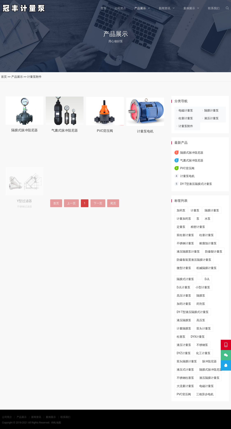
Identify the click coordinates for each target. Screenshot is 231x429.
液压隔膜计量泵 (209, 377)
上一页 (71, 214)
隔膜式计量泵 (185, 279)
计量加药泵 (184, 218)
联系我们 (213, 8)
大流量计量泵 (185, 386)
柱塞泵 (181, 336)
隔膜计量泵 (211, 110)
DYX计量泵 (198, 336)
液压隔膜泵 (184, 320)
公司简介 (120, 8)
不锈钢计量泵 (185, 243)
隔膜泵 (200, 295)
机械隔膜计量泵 (206, 268)
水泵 (207, 218)
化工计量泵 (203, 353)
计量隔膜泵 (184, 328)
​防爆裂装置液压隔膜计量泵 (194, 259)
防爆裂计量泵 (213, 251)
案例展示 (189, 8)
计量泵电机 (145, 137)
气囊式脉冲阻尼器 (64, 134)
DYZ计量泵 (184, 353)
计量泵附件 (34, 76)
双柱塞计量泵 (185, 235)
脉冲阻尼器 (209, 361)
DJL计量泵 (183, 287)
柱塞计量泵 (186, 118)
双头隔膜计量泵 (187, 361)
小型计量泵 (203, 287)
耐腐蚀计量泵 (208, 243)
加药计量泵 (184, 303)
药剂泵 (200, 303)
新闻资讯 (164, 8)
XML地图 (56, 422)
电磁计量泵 (186, 110)
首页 (103, 8)
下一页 (98, 214)
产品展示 (140, 8)
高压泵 (200, 320)
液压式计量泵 (185, 369)
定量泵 (181, 226)
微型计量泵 (184, 268)
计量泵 (195, 210)
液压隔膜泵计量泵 (188, 251)
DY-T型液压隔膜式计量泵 (196, 184)
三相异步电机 (205, 394)
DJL (207, 279)
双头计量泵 (203, 328)
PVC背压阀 (105, 136)
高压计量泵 (184, 295)
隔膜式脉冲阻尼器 (24, 133)
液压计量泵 (211, 118)
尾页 (113, 214)
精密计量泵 (198, 226)
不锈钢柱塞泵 (185, 377)
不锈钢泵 (202, 345)
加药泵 (181, 210)
